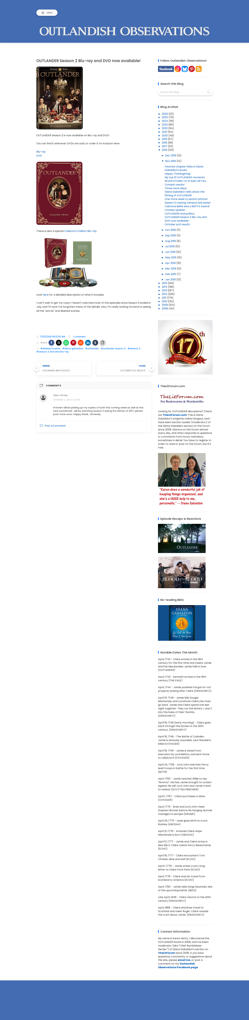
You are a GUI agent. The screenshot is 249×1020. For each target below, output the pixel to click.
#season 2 (134, 348)
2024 (165, 121)
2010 (165, 301)
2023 (165, 124)
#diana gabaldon (72, 348)
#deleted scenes (50, 348)
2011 (164, 298)
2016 (165, 150)
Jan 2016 (170, 279)
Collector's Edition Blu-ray (80, 231)
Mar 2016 (171, 268)
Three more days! (176, 188)
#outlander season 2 (113, 348)
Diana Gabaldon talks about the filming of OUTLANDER (185, 193)
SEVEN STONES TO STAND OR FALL (185, 181)
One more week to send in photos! (186, 199)
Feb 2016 (171, 274)
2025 (165, 117)
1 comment (79, 336)
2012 (165, 294)
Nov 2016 (171, 161)
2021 (165, 132)
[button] (51, 342)
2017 (165, 146)
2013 (165, 290)
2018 (165, 142)
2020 (165, 135)
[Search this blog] (185, 92)
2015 (165, 283)
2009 (165, 305)
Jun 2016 (170, 252)
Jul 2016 (170, 246)
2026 (165, 114)
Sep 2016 (171, 235)
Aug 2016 (171, 241)
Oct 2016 (171, 230)
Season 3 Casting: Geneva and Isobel (187, 203)
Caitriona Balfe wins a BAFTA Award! (187, 206)
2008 (165, 308)
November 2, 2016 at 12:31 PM (66, 399)
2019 (165, 139)
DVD (39, 155)
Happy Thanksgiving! (178, 174)
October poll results (177, 224)
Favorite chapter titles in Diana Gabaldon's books (184, 168)
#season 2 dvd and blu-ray (52, 351)
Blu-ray (41, 151)
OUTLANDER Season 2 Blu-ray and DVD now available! (186, 219)
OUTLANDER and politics (180, 213)
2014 (165, 287)
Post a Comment (53, 426)
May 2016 (171, 257)
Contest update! (175, 210)
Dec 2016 (171, 155)
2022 (165, 128)
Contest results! (175, 184)
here (46, 295)
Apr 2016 (170, 263)
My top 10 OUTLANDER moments (185, 177)
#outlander (92, 348)
